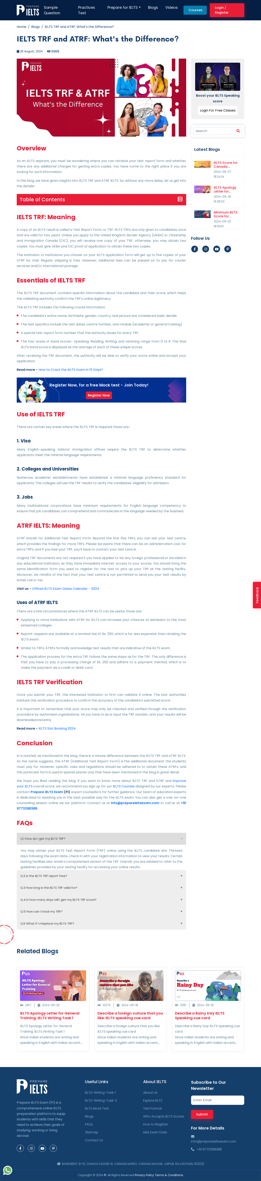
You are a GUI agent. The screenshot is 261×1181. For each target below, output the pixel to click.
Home (21, 26)
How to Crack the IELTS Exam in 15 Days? (71, 369)
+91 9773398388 (206, 1149)
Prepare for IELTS (122, 7)
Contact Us (94, 1140)
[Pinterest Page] (53, 1148)
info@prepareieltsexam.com (135, 803)
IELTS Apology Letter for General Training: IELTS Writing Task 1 (50, 1015)
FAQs (89, 1124)
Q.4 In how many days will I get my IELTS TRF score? (58, 900)
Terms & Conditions (169, 1175)
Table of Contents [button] (42, 199)
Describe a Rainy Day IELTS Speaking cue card (200, 1015)
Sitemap (91, 1132)
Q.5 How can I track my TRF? (41, 911)
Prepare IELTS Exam (47, 792)
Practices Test (86, 10)
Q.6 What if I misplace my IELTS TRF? (47, 923)
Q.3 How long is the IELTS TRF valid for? (48, 887)
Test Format (152, 1108)
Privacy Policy (145, 1175)
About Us (150, 1092)
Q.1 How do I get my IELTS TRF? (42, 838)
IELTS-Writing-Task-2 (101, 1100)
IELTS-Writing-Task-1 (100, 1092)
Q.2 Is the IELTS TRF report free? (43, 876)
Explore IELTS (152, 1100)
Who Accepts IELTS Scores (163, 1116)
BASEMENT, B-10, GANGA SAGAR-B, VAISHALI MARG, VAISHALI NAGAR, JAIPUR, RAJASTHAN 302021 (130, 1164)
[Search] (217, 131)
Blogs (153, 7)
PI (105, 1175)
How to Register (155, 1124)
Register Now (99, 395)
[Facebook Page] (20, 1148)
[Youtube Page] (216, 249)
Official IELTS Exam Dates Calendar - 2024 (65, 588)
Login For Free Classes (218, 110)
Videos (171, 7)
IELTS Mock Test (97, 1108)
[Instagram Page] (31, 1148)
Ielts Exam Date (155, 1132)
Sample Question (52, 10)
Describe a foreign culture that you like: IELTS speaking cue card (130, 1015)
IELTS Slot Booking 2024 (57, 728)
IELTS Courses (124, 786)
